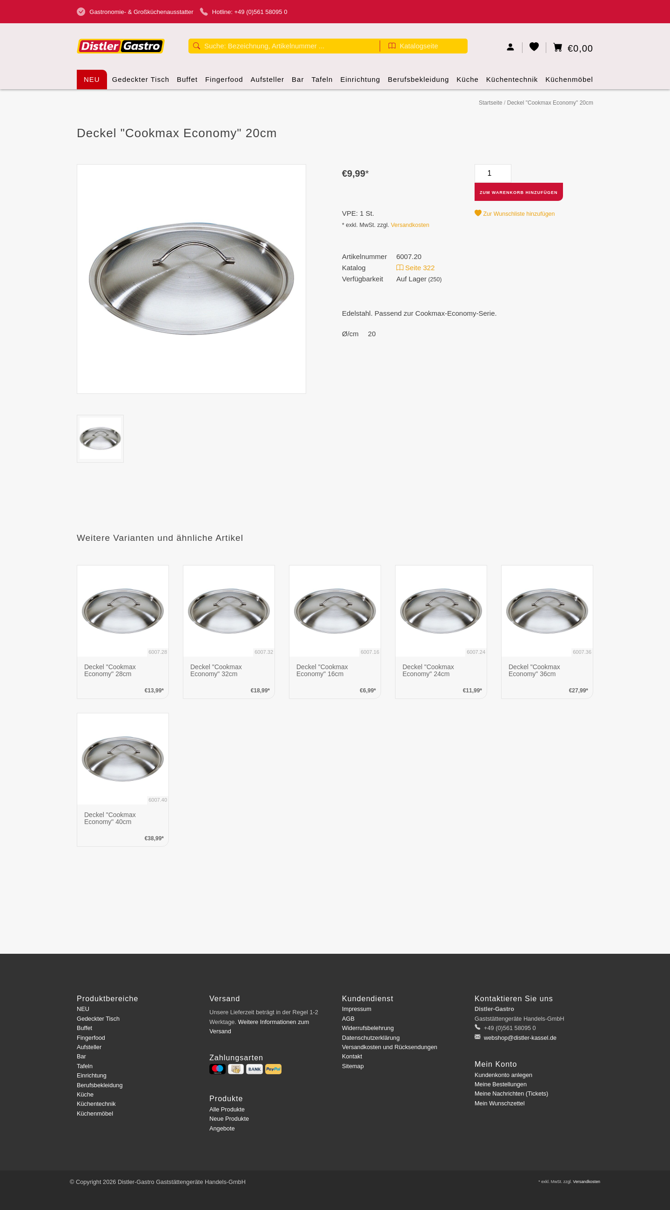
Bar (298, 82)
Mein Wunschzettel (499, 1103)
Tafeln (322, 82)
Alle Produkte (227, 1109)
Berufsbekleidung (418, 82)
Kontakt (352, 1056)
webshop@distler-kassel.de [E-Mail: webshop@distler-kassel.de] (519, 1037)
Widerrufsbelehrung (368, 1027)
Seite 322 (415, 268)
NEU (92, 79)
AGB (348, 1018)
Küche (467, 82)
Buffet (187, 82)
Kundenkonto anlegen (503, 1074)
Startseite (490, 103)
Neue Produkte (229, 1118)
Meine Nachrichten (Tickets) (511, 1093)
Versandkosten (410, 225)
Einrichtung (360, 82)
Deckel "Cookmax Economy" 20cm (550, 103)
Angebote (222, 1128)
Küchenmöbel (569, 82)
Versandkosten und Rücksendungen (389, 1047)
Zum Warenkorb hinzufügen (519, 192)
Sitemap (353, 1066)
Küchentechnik (512, 82)
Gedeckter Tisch (140, 82)
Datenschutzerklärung (371, 1037)
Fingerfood (224, 82)
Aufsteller (268, 82)
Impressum (356, 1008)
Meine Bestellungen (501, 1084)
